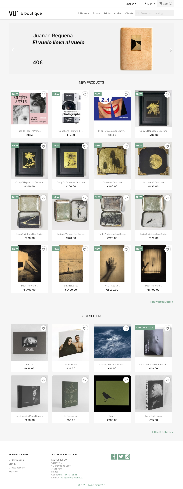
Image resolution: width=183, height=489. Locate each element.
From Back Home (153, 416)
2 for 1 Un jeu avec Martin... (112, 130)
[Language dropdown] (131, 4)
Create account (17, 467)
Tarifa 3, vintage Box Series (71, 234)
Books (96, 13)
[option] (91, 48)
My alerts (13, 471)
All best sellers (163, 432)
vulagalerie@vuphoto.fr (72, 477)
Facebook (114, 457)
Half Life (30, 364)
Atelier (118, 13)
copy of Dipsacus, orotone (154, 130)
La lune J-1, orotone (153, 182)
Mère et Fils (71, 364)
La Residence (71, 416)
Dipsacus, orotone (112, 182)
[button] (21, 48)
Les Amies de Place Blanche (29, 416)
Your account (18, 454)
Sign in (12, 463)
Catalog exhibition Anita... (112, 364)
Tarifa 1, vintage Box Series (153, 234)
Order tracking (16, 459)
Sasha (112, 416)
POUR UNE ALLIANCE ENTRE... (153, 364)
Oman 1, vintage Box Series (29, 234)
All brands (83, 13)
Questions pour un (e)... (71, 130)
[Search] (154, 13)
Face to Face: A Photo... (29, 130)
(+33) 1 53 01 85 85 (68, 474)
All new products (161, 302)
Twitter (121, 457)
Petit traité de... (29, 285)
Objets (129, 13)
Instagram (127, 457)
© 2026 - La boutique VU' (91, 485)
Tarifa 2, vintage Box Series (112, 234)
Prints (107, 13)
